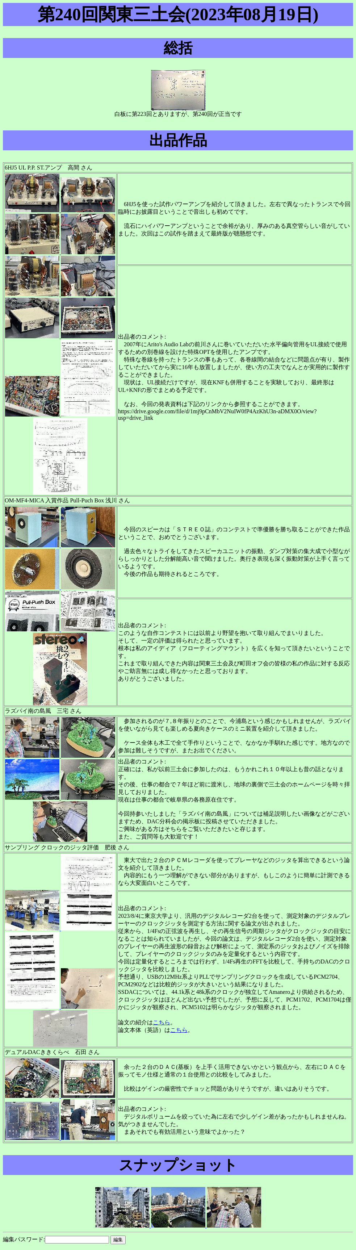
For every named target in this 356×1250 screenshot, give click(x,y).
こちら (161, 1022)
